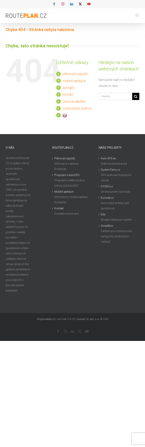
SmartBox (107, 225)
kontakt (67, 94)
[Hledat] (135, 96)
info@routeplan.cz (46, 319)
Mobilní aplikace (63, 191)
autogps (68, 88)
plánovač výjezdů (75, 74)
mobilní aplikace (74, 81)
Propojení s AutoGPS (66, 175)
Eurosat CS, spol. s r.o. (88, 319)
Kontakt (59, 208)
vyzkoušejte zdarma (77, 108)
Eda (103, 214)
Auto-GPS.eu (108, 158)
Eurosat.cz (107, 197)
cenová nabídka (73, 101)
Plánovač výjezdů (64, 158)
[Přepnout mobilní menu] (137, 15)
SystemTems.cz (110, 169)
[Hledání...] (115, 96)
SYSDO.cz (107, 186)
